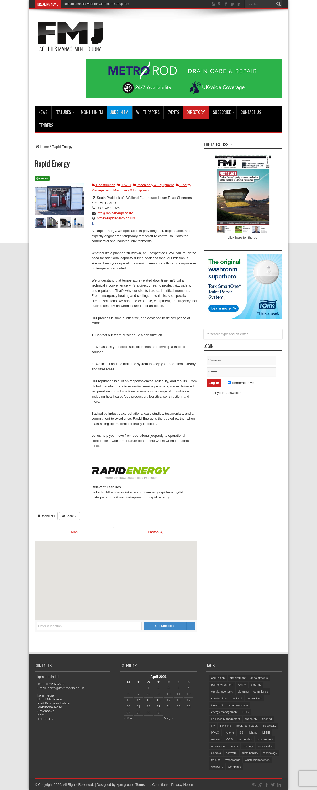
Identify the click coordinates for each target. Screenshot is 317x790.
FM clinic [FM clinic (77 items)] (225, 725)
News (42, 112)
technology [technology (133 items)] (270, 753)
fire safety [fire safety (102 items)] (251, 718)
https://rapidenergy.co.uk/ (116, 218)
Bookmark (46, 516)
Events (173, 112)
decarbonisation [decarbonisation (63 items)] (238, 705)
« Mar (128, 718)
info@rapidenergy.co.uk (115, 213)
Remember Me (241, 383)
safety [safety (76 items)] (234, 746)
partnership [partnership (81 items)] (244, 739)
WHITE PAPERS (148, 112)
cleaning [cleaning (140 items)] (243, 691)
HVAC (124, 185)
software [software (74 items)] (231, 753)
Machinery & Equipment (153, 185)
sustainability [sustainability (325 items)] (250, 753)
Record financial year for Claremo (87, 4)
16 (158, 700)
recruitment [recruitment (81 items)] (218, 746)
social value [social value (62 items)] (265, 746)
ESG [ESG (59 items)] (245, 712)
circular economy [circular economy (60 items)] (222, 691)
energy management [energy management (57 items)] (224, 712)
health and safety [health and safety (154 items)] (247, 725)
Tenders (46, 125)
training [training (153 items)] (215, 759)
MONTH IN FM (92, 112)
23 (158, 707)
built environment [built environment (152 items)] (222, 684)
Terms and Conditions (151, 785)
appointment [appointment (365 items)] (238, 677)
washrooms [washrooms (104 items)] (232, 759)
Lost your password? (225, 393)
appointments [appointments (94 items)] (259, 677)
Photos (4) (155, 532)
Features (65, 112)
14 (138, 700)
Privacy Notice (182, 785)
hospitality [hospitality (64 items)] (269, 725)
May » (168, 718)
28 (138, 713)
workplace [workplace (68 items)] (234, 766)
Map (74, 532)
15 (148, 700)
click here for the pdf (243, 238)
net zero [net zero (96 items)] (216, 739)
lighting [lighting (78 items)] (252, 732)
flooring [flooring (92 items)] (267, 718)
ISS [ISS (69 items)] (241, 732)
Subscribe (224, 112)
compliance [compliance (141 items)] (260, 691)
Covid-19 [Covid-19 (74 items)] (217, 705)
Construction (103, 185)
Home (42, 147)
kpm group (125, 785)
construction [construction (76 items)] (218, 698)
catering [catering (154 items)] (256, 684)
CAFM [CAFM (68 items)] (242, 684)
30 (158, 713)
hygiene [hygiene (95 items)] (229, 732)
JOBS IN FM (119, 112)
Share (69, 516)
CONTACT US (251, 112)
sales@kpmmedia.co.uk (66, 688)
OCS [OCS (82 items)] (229, 739)
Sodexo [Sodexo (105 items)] (216, 753)
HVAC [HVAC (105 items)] (215, 732)
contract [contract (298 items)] (236, 698)
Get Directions (165, 626)
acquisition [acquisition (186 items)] (218, 677)
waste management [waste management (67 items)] (257, 759)
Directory (196, 112)
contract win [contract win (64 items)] (254, 698)
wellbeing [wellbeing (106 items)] (217, 766)
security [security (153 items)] (248, 746)
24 (168, 707)
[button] (116, 575)
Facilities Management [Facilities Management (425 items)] (225, 718)
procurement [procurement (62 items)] (265, 739)
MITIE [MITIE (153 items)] (266, 732)
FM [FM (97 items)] (213, 725)
